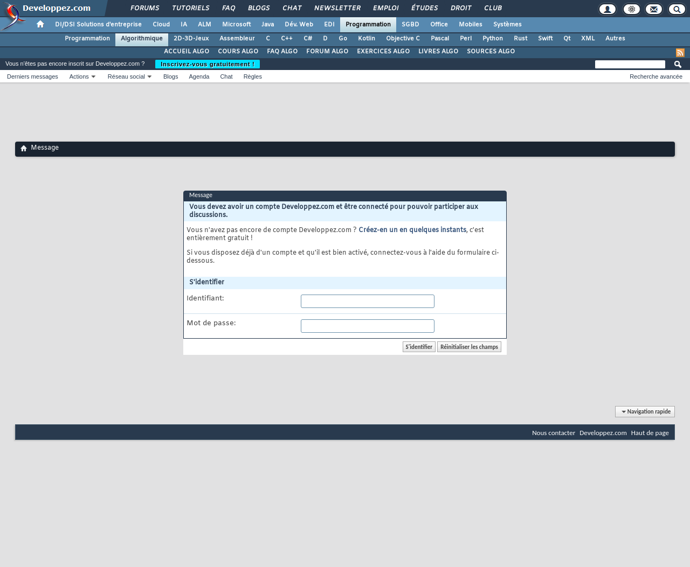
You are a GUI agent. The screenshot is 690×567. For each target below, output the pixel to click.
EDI (329, 25)
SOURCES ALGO (491, 51)
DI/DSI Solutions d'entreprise (98, 25)
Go (343, 39)
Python (492, 39)
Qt (566, 39)
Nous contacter (553, 433)
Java (267, 25)
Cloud (161, 25)
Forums (144, 8)
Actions (79, 76)
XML (588, 39)
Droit (460, 8)
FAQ (228, 8)
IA (184, 25)
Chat (291, 8)
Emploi (385, 8)
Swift (545, 39)
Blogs (258, 8)
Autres (615, 39)
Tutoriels (190, 8)
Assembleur (237, 39)
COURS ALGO (238, 51)
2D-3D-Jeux (191, 39)
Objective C (403, 39)
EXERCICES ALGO (383, 51)
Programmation (368, 25)
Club (492, 8)
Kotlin (366, 39)
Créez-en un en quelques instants (412, 230)
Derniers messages (32, 76)
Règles (253, 76)
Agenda (199, 76)
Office (439, 25)
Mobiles (470, 25)
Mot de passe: (211, 323)
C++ (287, 39)
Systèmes (507, 25)
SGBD (410, 25)
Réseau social (126, 76)
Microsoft (236, 25)
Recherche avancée (656, 76)
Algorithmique (142, 39)
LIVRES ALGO (438, 51)
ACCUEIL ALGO (186, 51)
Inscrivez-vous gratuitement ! (207, 64)
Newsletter (337, 8)
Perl (466, 39)
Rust (520, 39)
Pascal (440, 39)
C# (307, 39)
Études (424, 8)
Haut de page (650, 433)
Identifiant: (205, 299)
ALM (204, 25)
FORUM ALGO (327, 51)
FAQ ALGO (282, 51)
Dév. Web (299, 25)
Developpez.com (603, 433)
